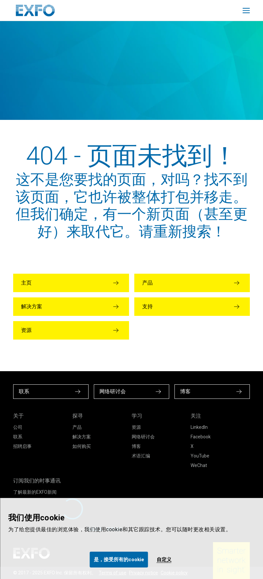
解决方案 (81, 436)
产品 (77, 427)
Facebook (201, 436)
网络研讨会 (143, 436)
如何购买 (81, 446)
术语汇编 (141, 455)
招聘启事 (22, 446)
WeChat (199, 465)
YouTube (200, 455)
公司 (17, 427)
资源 (136, 427)
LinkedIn (199, 427)
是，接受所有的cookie (119, 560)
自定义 (164, 560)
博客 (136, 446)
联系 (17, 436)
